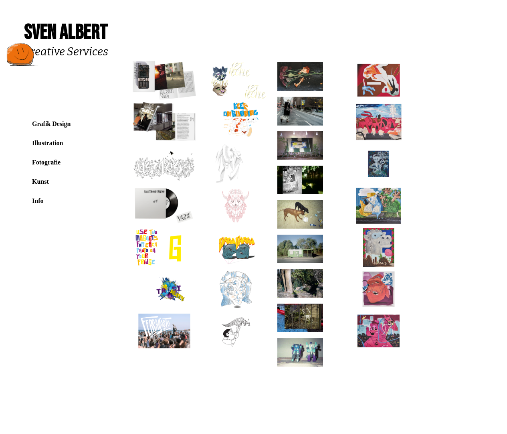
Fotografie (46, 162)
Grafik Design (51, 123)
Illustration (47, 143)
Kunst (40, 181)
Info (37, 200)
